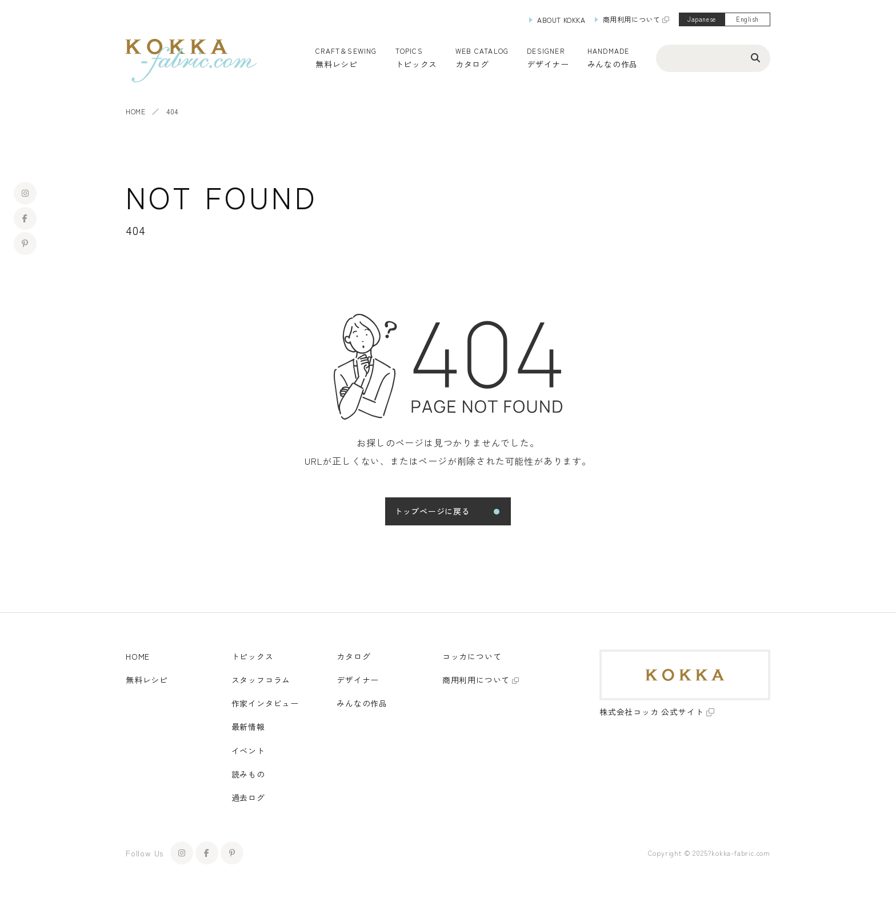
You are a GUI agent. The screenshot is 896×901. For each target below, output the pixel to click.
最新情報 (248, 726)
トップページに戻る (432, 511)
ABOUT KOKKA (561, 20)
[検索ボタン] (755, 57)
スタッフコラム (261, 679)
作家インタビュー (265, 703)
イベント (248, 750)
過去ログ (248, 797)
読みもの (248, 774)
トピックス (252, 656)
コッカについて (472, 656)
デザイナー (548, 64)
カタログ (472, 64)
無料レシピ (147, 679)
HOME (135, 111)
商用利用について (632, 19)
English (747, 18)
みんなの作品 (612, 64)
